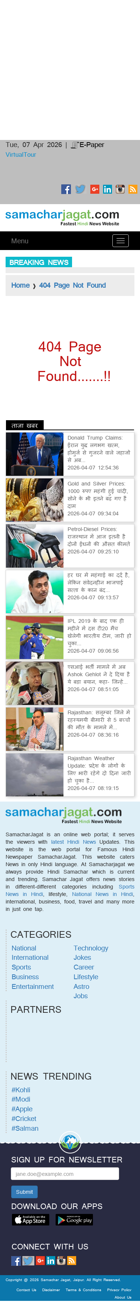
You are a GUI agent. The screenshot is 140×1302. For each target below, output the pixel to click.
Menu (19, 240)
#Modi (21, 1099)
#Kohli (21, 1089)
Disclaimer (51, 1290)
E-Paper (87, 144)
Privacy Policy (119, 1290)
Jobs (81, 995)
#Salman (25, 1128)
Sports (21, 966)
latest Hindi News (73, 841)
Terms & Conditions (83, 1290)
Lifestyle (86, 976)
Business (25, 976)
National (24, 947)
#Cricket (24, 1118)
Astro (81, 986)
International (30, 957)
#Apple (22, 1108)
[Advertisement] (70, 28)
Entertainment (33, 986)
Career (84, 966)
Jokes (82, 957)
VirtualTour (21, 154)
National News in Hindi (102, 894)
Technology (91, 947)
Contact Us (26, 1290)
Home (20, 285)
